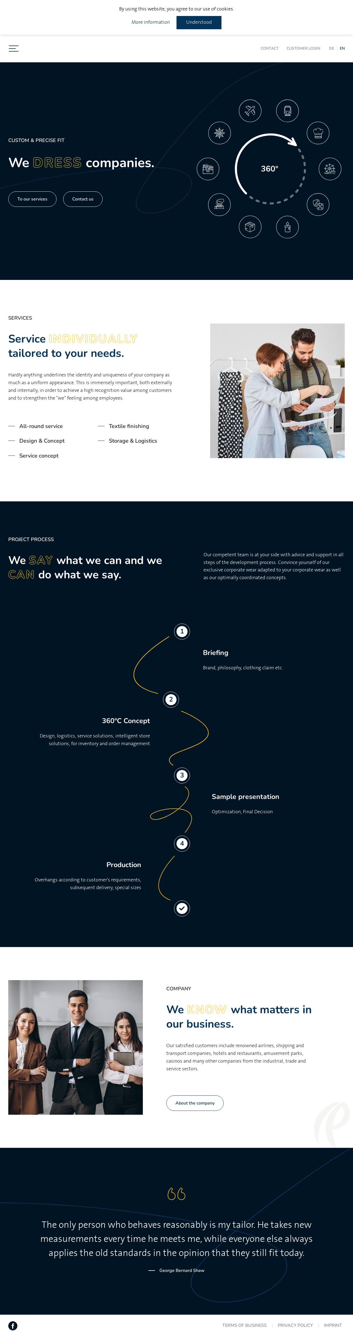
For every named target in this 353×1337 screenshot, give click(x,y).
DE (331, 48)
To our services (32, 199)
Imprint (333, 1325)
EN (342, 48)
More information (151, 22)
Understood (199, 22)
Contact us (82, 199)
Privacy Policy (295, 1325)
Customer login (303, 48)
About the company (195, 1103)
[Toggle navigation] (13, 48)
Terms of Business (244, 1325)
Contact (270, 48)
